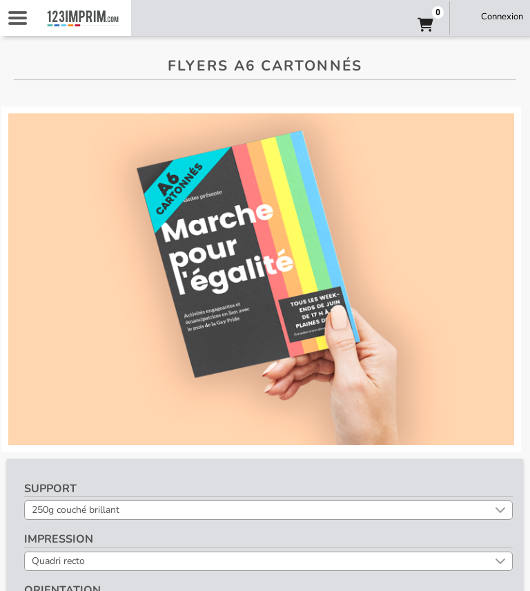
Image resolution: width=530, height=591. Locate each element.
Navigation (17, 18)
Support (50, 488)
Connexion (502, 16)
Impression (58, 539)
